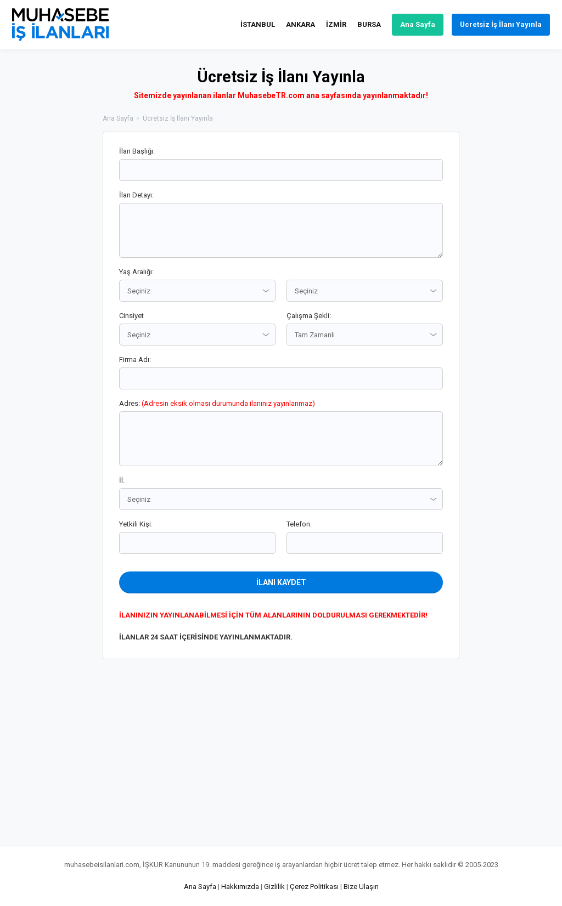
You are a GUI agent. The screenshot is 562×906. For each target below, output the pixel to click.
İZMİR (336, 24)
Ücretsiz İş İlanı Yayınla (501, 24)
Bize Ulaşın (361, 886)
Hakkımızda (240, 886)
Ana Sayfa (417, 24)
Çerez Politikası (314, 886)
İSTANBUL (257, 24)
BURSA (369, 24)
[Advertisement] (514, 296)
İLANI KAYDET (281, 582)
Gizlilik (274, 886)
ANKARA (300, 24)
